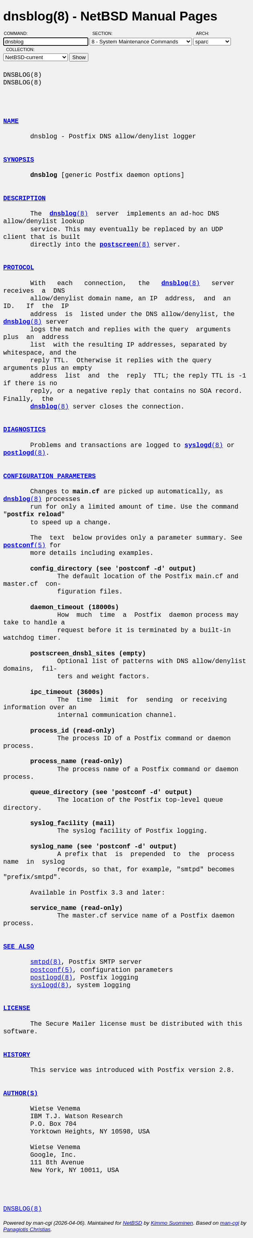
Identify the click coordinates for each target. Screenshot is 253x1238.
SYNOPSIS (18, 160)
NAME (10, 121)
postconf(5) (51, 970)
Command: (18, 33)
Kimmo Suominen (172, 1223)
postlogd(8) (51, 977)
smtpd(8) (45, 962)
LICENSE (16, 1008)
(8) (68, 213)
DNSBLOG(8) (22, 1209)
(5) (24, 545)
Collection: (20, 49)
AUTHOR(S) (20, 1093)
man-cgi (229, 1223)
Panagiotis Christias (27, 1229)
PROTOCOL (18, 267)
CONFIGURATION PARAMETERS (49, 476)
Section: (104, 33)
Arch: (206, 33)
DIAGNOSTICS (24, 429)
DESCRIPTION (24, 198)
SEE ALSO (18, 946)
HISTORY (16, 1055)
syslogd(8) (49, 985)
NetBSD (132, 1223)
